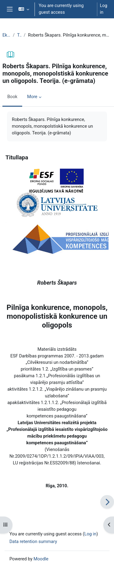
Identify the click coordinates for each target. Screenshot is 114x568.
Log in (103, 9)
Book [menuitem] (12, 96)
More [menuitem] (32, 96)
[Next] (107, 502)
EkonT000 (6, 35)
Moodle (40, 559)
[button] (24, 9)
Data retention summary (33, 541)
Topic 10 (19, 35)
